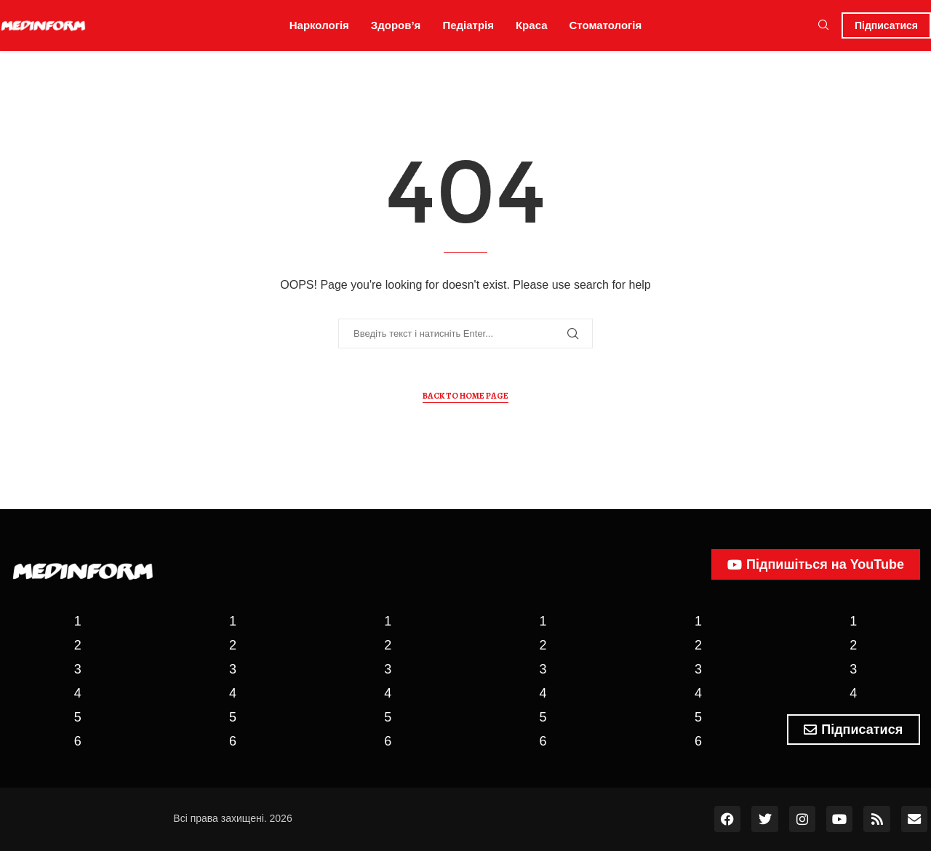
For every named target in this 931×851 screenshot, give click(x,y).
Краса (532, 25)
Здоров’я (396, 25)
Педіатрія (468, 25)
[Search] (823, 25)
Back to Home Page (465, 395)
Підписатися (886, 25)
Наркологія (319, 25)
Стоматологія (606, 25)
